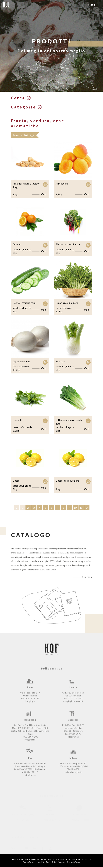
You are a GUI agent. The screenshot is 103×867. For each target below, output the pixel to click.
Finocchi (60, 361)
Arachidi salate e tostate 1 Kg (26, 185)
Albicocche (62, 183)
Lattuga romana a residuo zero (69, 421)
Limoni (16, 480)
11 (81, 507)
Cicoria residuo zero (67, 302)
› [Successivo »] (86, 507)
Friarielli (17, 419)
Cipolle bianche (21, 361)
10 (75, 507)
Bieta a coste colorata (68, 244)
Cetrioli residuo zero (24, 302)
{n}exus (76, 862)
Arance (16, 244)
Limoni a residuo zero (67, 480)
